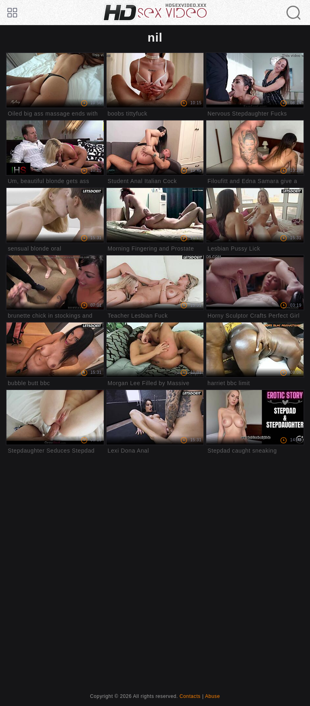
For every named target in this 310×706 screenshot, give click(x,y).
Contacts (190, 696)
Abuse (212, 696)
